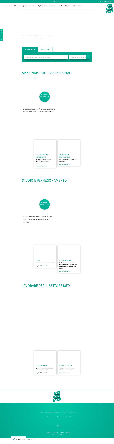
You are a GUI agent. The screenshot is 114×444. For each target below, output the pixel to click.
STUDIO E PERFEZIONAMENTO (44, 180)
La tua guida (45, 49)
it (1, 33)
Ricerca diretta (30, 49)
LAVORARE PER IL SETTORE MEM (46, 286)
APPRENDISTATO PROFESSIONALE (47, 73)
